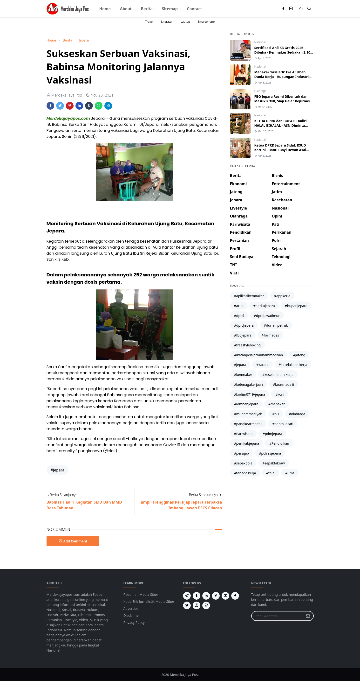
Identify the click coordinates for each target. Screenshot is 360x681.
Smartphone (206, 22)
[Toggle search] (309, 8)
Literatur (167, 22)
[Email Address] (277, 615)
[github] (206, 605)
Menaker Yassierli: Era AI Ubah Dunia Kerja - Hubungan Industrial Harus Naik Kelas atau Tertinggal (283, 77)
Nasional (260, 42)
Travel (149, 22)
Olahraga (260, 91)
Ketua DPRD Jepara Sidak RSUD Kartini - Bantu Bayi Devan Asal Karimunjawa (280, 150)
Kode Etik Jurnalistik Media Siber (148, 601)
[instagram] (291, 9)
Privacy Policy (134, 622)
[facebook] (283, 9)
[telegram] (187, 596)
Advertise (130, 608)
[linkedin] (206, 596)
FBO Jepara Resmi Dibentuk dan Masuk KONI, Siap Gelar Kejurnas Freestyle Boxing (282, 101)
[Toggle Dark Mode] (301, 9)
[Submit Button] (308, 615)
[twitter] (187, 605)
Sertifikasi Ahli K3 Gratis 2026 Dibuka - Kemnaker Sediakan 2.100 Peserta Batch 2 (283, 52)
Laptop (185, 22)
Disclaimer (131, 615)
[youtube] (225, 596)
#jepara (58, 470)
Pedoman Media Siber (140, 594)
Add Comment (73, 541)
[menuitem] (105, 8)
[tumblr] (196, 596)
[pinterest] (216, 596)
